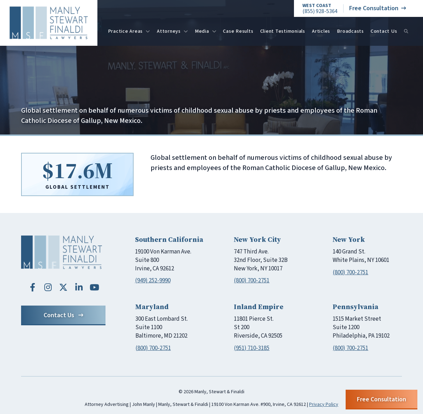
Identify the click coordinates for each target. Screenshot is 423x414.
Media (206, 31)
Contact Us (384, 31)
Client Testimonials (282, 31)
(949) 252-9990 (153, 280)
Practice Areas (129, 31)
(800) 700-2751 (251, 280)
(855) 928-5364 (320, 8)
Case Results (238, 31)
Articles (321, 31)
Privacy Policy (323, 404)
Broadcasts (350, 31)
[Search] (406, 31)
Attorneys (172, 31)
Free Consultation (377, 8)
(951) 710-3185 (251, 348)
